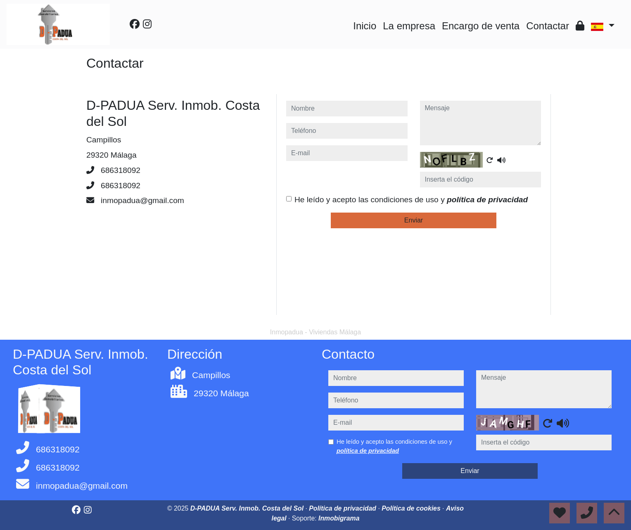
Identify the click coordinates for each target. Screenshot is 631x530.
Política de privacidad (343, 508)
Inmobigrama (338, 518)
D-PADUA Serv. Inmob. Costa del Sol (248, 508)
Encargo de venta (481, 25)
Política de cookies (412, 508)
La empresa (409, 25)
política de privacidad (487, 199)
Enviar (413, 220)
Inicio (364, 25)
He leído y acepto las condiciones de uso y (411, 199)
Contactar (547, 25)
